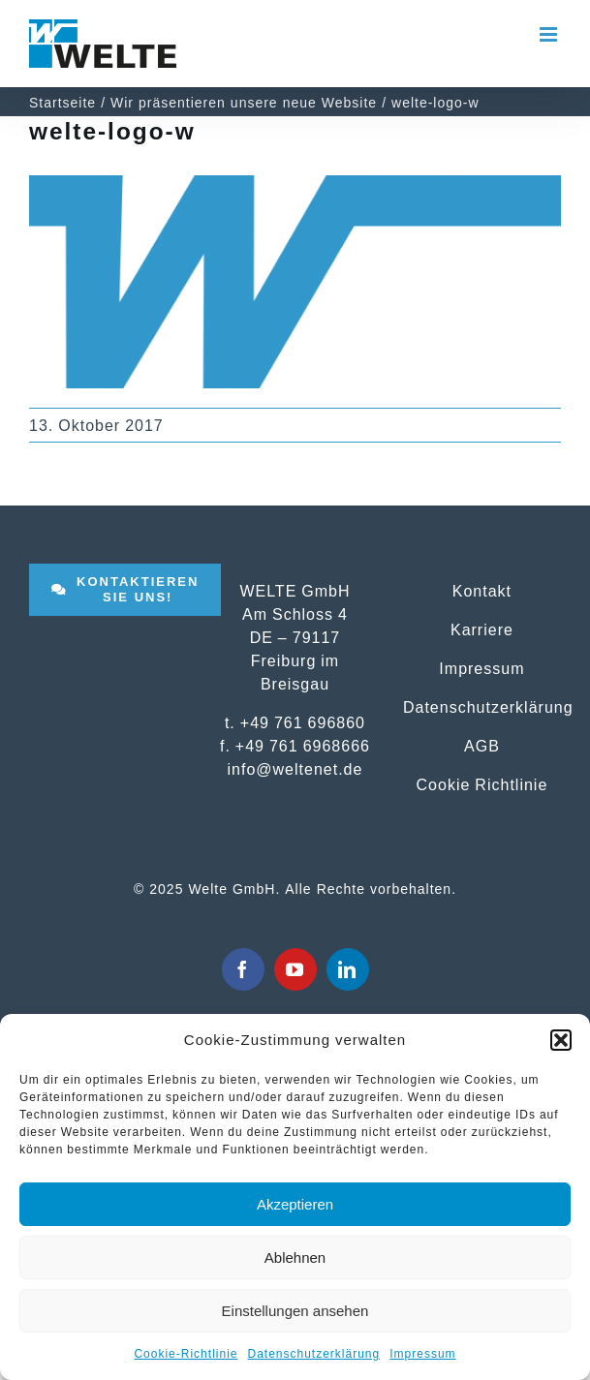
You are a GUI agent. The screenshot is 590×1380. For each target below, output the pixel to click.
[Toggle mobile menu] (550, 34)
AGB (482, 745)
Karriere (481, 629)
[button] (561, 1040)
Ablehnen (295, 1257)
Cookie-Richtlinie (185, 1354)
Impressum (422, 1354)
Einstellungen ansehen (295, 1311)
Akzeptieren (295, 1204)
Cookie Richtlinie (482, 784)
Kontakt (482, 590)
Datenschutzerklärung (313, 1354)
